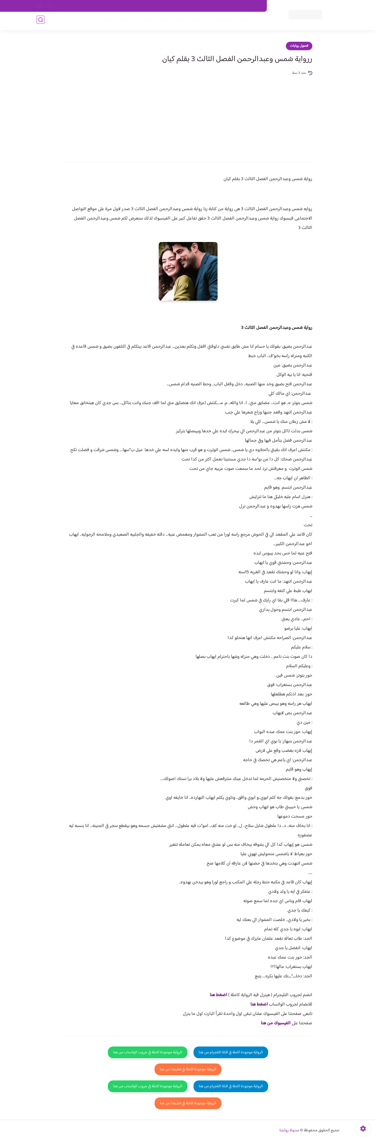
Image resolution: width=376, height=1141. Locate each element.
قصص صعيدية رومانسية (117, 21)
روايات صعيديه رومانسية (162, 21)
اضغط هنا (218, 995)
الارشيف (131, 6)
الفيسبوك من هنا (276, 1023)
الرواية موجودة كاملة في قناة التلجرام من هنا (231, 1052)
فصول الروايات (249, 21)
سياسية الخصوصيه (156, 6)
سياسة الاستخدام (187, 6)
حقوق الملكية (233, 6)
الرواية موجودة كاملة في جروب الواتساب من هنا (147, 1052)
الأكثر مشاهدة (197, 21)
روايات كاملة (223, 21)
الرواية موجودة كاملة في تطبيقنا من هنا (188, 1069)
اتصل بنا (255, 6)
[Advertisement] (188, 115)
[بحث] (40, 21)
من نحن (211, 6)
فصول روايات (299, 46)
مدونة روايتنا (289, 1130)
